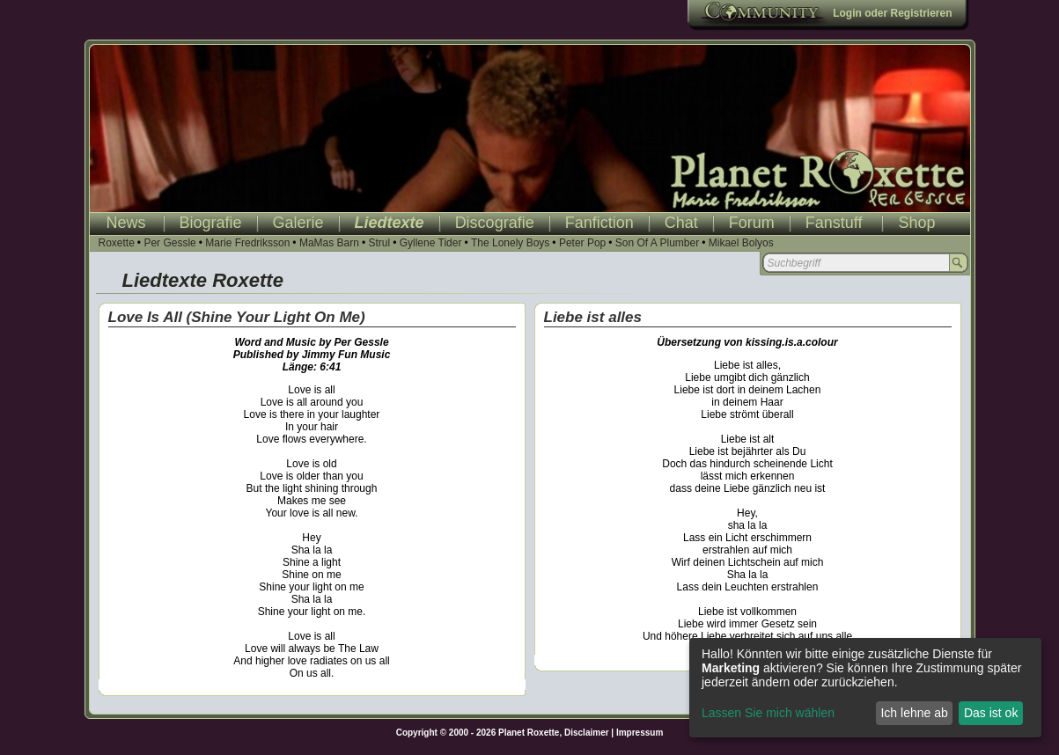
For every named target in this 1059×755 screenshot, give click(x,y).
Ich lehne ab (913, 713)
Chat (681, 222)
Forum (752, 222)
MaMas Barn (329, 243)
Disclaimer (586, 732)
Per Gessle (169, 243)
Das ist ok (991, 713)
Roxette (117, 243)
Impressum (639, 732)
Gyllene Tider (431, 243)
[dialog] (865, 687)
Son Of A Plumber (657, 243)
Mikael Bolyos (741, 243)
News (126, 222)
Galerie (298, 222)
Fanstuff (834, 222)
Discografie (494, 222)
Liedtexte (389, 222)
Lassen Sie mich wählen (768, 713)
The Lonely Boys (510, 243)
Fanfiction (599, 222)
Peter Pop (582, 243)
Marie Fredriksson (247, 243)
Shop (916, 222)
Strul (379, 243)
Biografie (211, 222)
